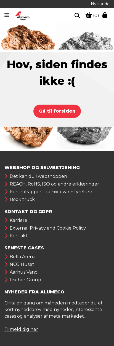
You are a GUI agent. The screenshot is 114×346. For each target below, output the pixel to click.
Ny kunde (100, 3)
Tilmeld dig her (21, 329)
